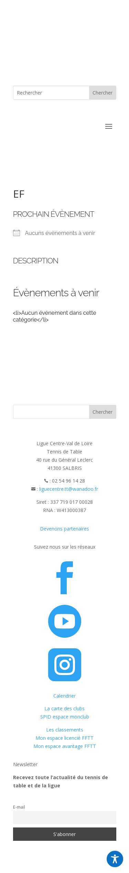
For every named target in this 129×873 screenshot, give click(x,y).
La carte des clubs (64, 708)
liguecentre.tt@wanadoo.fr (68, 489)
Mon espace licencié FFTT (64, 738)
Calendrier (64, 696)
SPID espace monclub (64, 716)
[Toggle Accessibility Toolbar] (115, 859)
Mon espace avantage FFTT (64, 746)
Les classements (64, 729)
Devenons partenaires (64, 528)
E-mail (19, 807)
